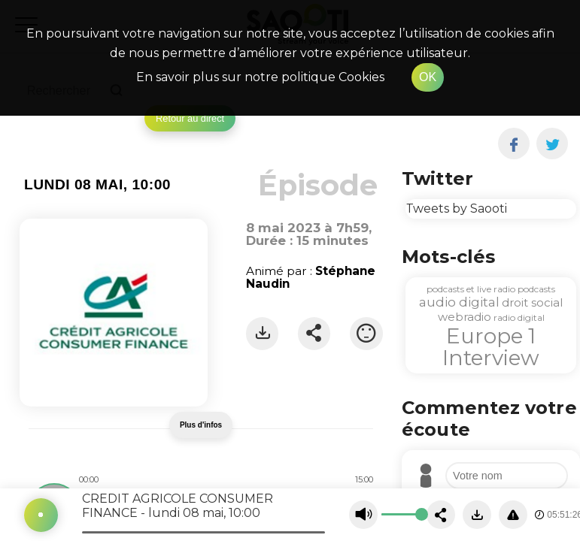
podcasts (536, 289)
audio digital (459, 302)
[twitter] (552, 143)
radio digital (519, 317)
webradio (464, 317)
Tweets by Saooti (456, 208)
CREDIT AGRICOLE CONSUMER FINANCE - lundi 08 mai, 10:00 (177, 505)
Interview (490, 357)
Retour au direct (190, 118)
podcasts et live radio (471, 289)
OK (427, 77)
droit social (532, 302)
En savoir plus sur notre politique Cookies (260, 77)
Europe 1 (491, 336)
